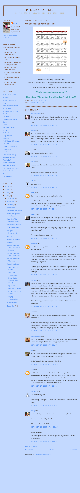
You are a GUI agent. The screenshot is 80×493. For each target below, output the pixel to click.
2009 (7, 189)
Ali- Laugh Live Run (9, 100)
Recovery (10, 242)
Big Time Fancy (8, 108)
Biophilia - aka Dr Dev (10, 111)
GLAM (5, 130)
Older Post (73, 450)
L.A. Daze (6, 144)
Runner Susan (36, 114)
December (11, 198)
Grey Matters (7, 136)
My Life (33, 280)
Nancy (33, 130)
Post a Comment (31, 446)
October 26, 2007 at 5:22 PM (44, 209)
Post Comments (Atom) (43, 454)
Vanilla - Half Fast (9, 171)
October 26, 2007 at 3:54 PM (44, 144)
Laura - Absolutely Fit (10, 146)
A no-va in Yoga (12, 302)
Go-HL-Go (6, 133)
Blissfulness (11, 207)
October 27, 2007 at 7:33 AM (44, 345)
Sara (32, 370)
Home (52, 450)
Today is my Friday (13, 264)
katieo (33, 161)
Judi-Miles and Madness (11, 141)
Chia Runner (7, 114)
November (11, 201)
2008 (7, 193)
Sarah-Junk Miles (9, 163)
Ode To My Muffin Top (14, 210)
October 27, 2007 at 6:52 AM (44, 331)
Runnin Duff (7, 160)
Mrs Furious (7, 152)
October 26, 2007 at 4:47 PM (44, 187)
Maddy (33, 214)
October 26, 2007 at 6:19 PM (44, 238)
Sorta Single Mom (9, 165)
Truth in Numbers (13, 228)
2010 (7, 186)
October (10, 205)
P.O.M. (15, 23)
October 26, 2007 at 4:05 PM (44, 156)
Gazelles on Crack (9, 127)
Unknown (34, 244)
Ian (32, 350)
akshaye (33, 391)
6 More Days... (12, 273)
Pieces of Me (40, 9)
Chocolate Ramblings (10, 119)
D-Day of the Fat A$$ (14, 224)
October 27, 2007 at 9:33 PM (44, 386)
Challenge (36, 102)
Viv (4, 174)
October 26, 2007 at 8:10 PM (44, 306)
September (11, 306)
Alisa (4, 103)
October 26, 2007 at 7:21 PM (44, 275)
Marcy (33, 193)
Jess (32, 312)
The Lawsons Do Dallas (11, 168)
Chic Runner (7, 116)
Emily (5, 125)
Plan (43, 102)
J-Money (6, 138)
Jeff (32, 181)
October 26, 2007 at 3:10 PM (44, 125)
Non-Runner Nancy (9, 155)
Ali (31, 150)
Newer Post (29, 450)
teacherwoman (36, 336)
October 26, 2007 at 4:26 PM (44, 175)
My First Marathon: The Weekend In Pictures (13, 248)
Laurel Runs (7, 149)
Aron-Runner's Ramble (11, 106)
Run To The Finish (9, 157)
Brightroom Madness (14, 239)
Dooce (5, 122)
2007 (7, 196)
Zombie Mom (7, 176)
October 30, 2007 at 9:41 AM (44, 441)
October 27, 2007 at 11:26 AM (44, 364)
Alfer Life (6, 97)
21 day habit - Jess (9, 95)
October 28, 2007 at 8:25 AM (44, 405)
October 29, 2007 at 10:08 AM (44, 427)
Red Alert (10, 236)
